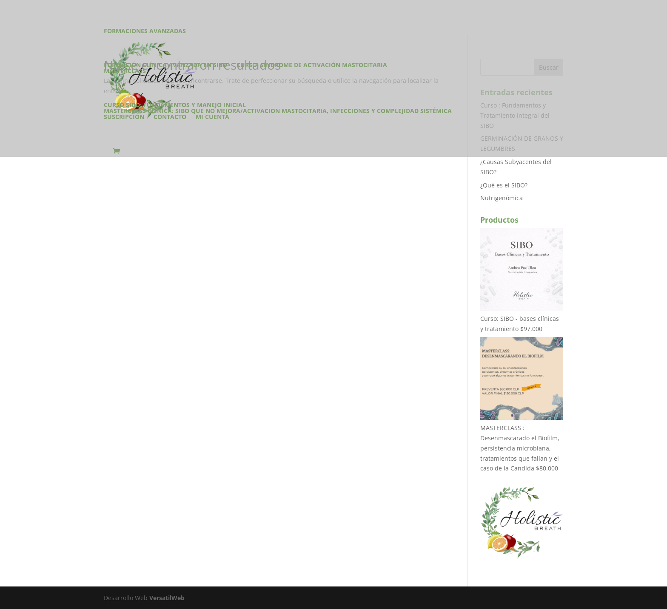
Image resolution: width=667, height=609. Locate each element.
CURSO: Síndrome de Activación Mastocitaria (312, 65)
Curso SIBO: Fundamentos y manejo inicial (175, 105)
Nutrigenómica (501, 198)
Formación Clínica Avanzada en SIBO (165, 65)
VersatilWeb (167, 598)
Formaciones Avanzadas (145, 31)
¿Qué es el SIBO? (503, 185)
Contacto (170, 117)
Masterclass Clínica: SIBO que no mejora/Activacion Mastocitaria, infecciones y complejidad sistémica (278, 111)
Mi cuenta (212, 117)
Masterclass (125, 71)
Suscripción (124, 117)
